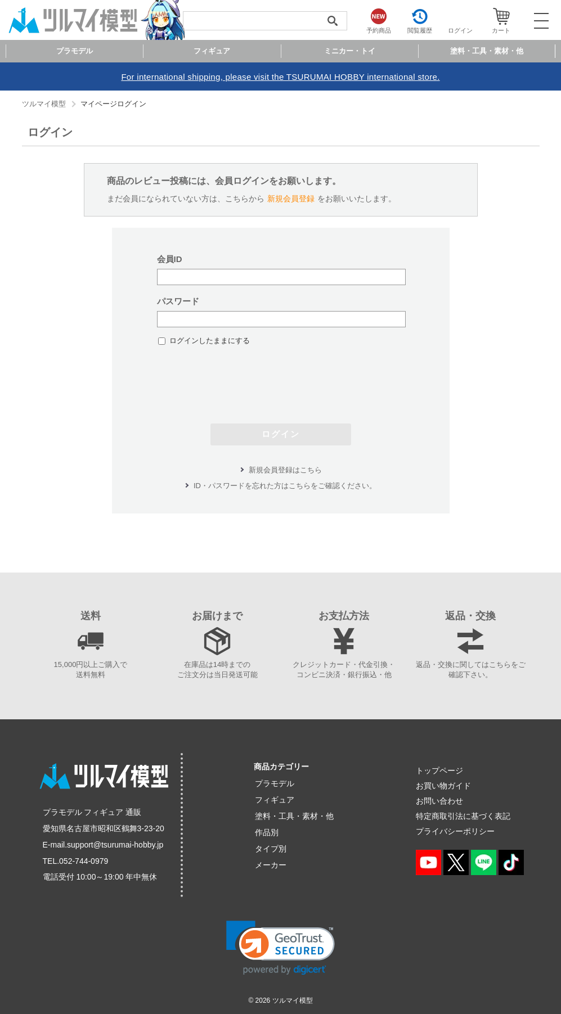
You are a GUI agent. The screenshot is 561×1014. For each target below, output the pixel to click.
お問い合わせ (439, 800)
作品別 (267, 832)
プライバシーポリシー (455, 831)
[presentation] (280, 379)
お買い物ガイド (443, 785)
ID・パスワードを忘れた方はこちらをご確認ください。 (285, 485)
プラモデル (274, 783)
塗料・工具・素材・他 (294, 816)
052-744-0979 (83, 861)
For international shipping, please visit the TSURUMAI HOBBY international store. (280, 77)
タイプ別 (270, 848)
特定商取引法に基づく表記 (463, 816)
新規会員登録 (291, 198)
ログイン (281, 434)
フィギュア (274, 799)
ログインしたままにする (209, 340)
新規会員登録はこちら (285, 470)
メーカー (270, 864)
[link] (280, 948)
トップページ (439, 770)
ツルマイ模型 (44, 104)
